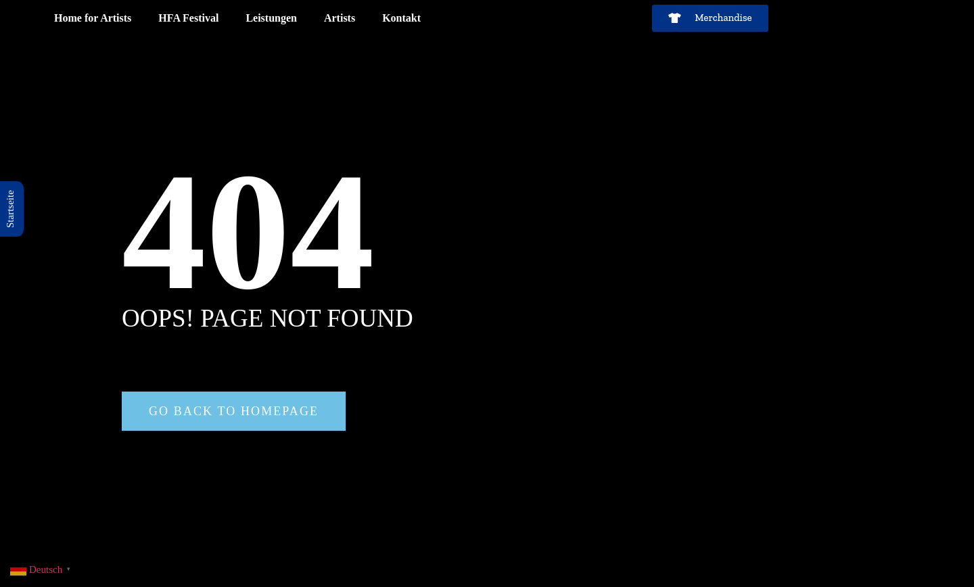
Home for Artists (92, 18)
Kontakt (401, 18)
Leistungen (271, 18)
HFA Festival (188, 18)
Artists (339, 18)
